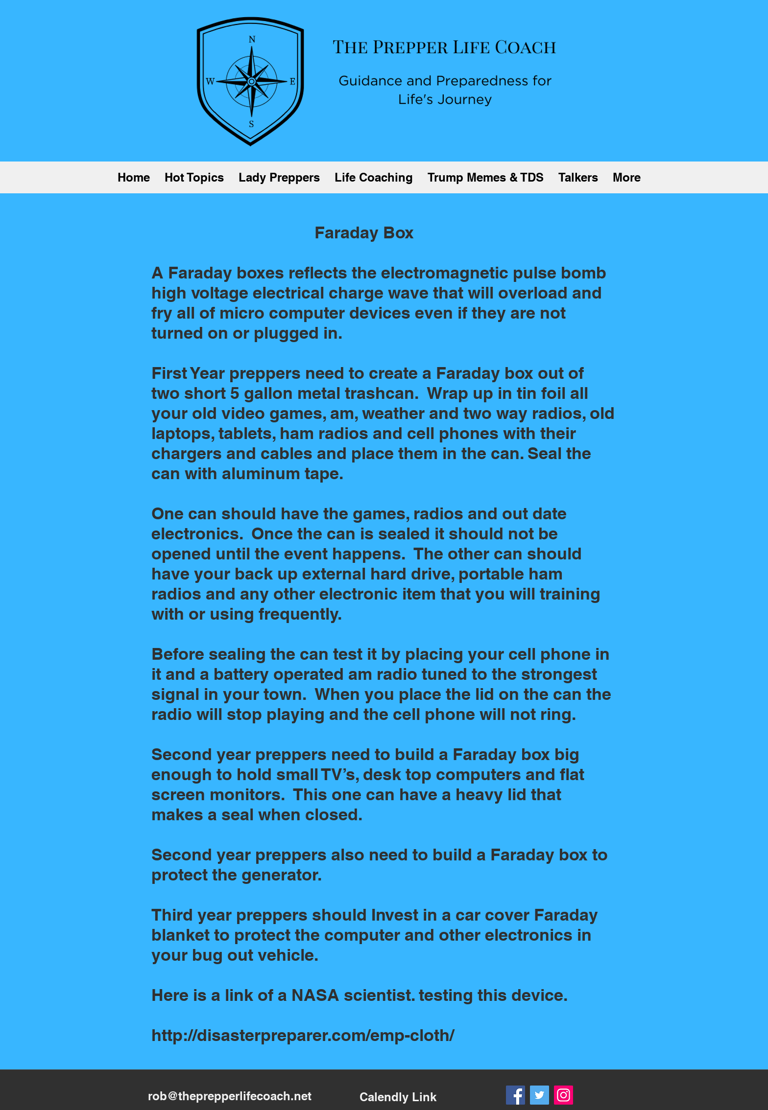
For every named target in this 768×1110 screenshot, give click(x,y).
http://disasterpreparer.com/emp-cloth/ (302, 1035)
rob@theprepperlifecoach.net (230, 1096)
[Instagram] (563, 1095)
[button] (194, 177)
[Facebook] (515, 1095)
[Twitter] (539, 1095)
